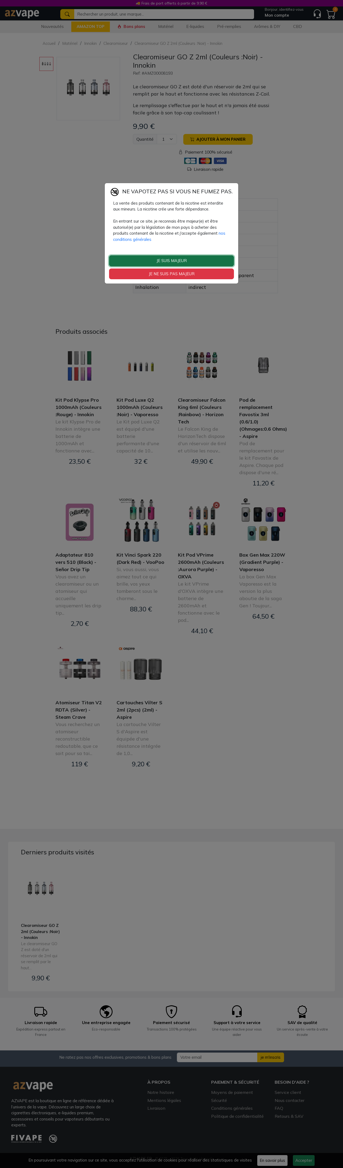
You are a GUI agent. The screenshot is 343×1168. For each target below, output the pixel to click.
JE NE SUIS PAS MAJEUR (172, 273)
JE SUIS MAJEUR (171, 260)
